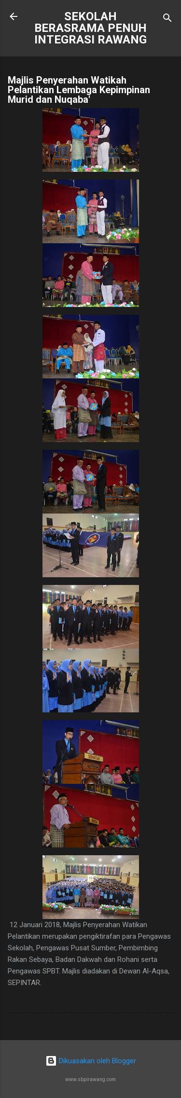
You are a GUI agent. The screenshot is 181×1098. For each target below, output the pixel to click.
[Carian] (167, 19)
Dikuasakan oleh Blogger (90, 1060)
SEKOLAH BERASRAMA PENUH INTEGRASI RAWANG (90, 28)
